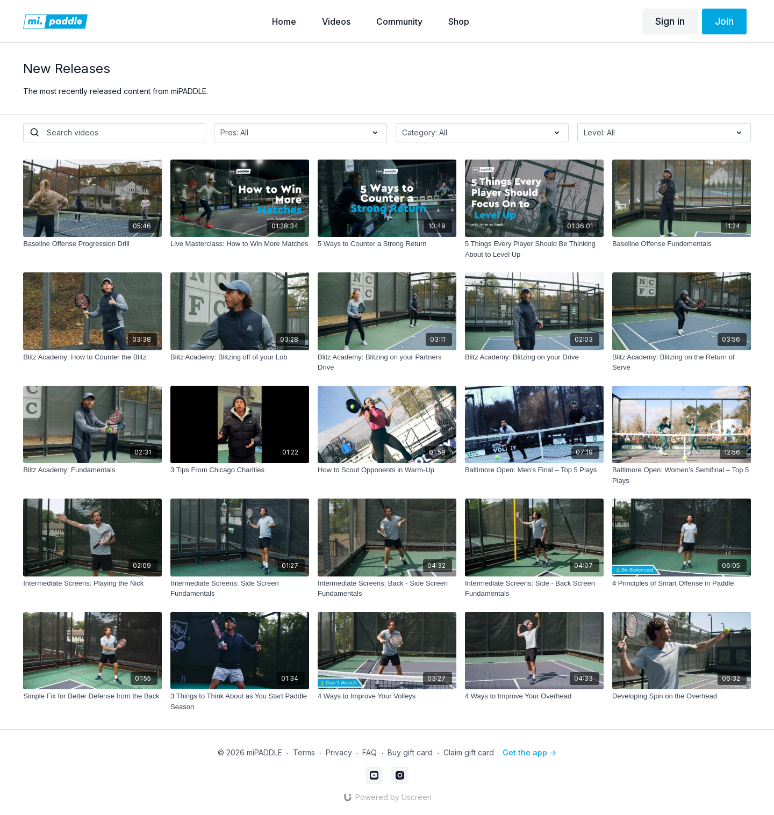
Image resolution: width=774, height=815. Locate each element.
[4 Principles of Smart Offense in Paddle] (681, 583)
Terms (304, 752)
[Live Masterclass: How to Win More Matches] (239, 244)
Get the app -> (529, 752)
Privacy (339, 752)
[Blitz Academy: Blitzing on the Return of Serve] (681, 362)
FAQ (369, 752)
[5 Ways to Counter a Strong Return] (387, 244)
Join (724, 21)
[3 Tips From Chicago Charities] (239, 470)
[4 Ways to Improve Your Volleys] (387, 696)
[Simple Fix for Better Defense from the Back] (92, 696)
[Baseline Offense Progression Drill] (92, 244)
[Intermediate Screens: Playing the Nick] (92, 583)
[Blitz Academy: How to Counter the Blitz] (92, 357)
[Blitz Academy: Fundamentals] (92, 470)
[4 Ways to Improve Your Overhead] (534, 696)
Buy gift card (410, 752)
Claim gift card (468, 752)
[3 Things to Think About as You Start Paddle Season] (239, 701)
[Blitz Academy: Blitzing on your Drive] (534, 357)
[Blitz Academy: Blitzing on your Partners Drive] (387, 362)
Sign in (670, 21)
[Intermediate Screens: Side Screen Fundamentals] (239, 588)
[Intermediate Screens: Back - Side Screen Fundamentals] (387, 588)
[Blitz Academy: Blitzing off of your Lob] (239, 357)
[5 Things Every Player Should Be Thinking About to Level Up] (534, 249)
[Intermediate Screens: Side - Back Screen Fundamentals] (534, 588)
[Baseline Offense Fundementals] (681, 244)
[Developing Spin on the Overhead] (681, 696)
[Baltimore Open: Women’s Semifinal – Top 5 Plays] (681, 475)
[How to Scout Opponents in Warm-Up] (387, 470)
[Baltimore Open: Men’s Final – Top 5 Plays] (534, 470)
